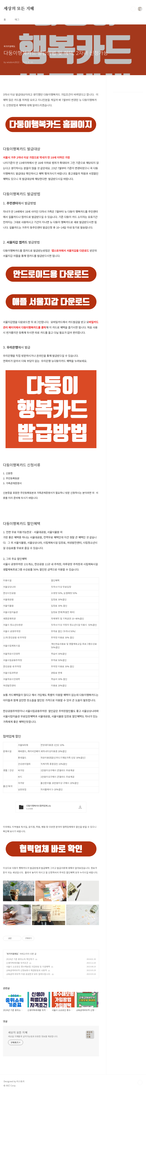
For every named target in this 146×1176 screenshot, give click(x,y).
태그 (17, 19)
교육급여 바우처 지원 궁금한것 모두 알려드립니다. (28, 1015)
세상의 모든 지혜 (19, 9)
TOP (140, 1124)
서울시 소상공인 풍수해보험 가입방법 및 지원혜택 (28, 1008)
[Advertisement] (51, 949)
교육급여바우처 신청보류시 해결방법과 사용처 (26, 1012)
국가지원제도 (12, 995)
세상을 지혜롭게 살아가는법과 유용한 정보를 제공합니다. (33, 1078)
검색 (133, 9)
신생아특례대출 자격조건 (17, 1004)
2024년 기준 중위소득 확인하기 (20, 1000)
